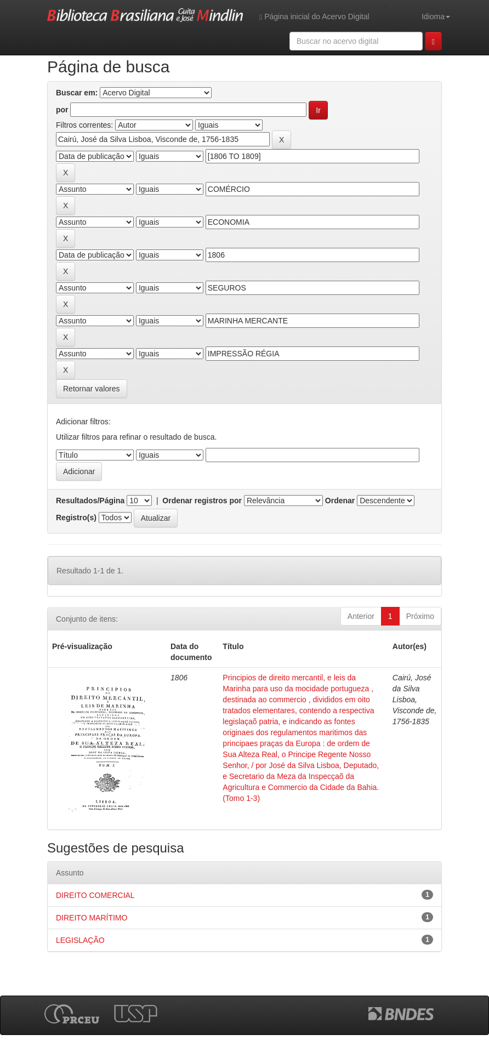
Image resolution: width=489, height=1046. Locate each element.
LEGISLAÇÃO (80, 940)
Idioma (436, 16)
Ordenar (340, 500)
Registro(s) (76, 517)
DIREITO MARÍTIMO (91, 917)
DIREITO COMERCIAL (95, 895)
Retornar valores (91, 388)
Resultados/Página (90, 500)
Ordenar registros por (202, 500)
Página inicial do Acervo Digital (314, 16)
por (62, 109)
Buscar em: (77, 92)
